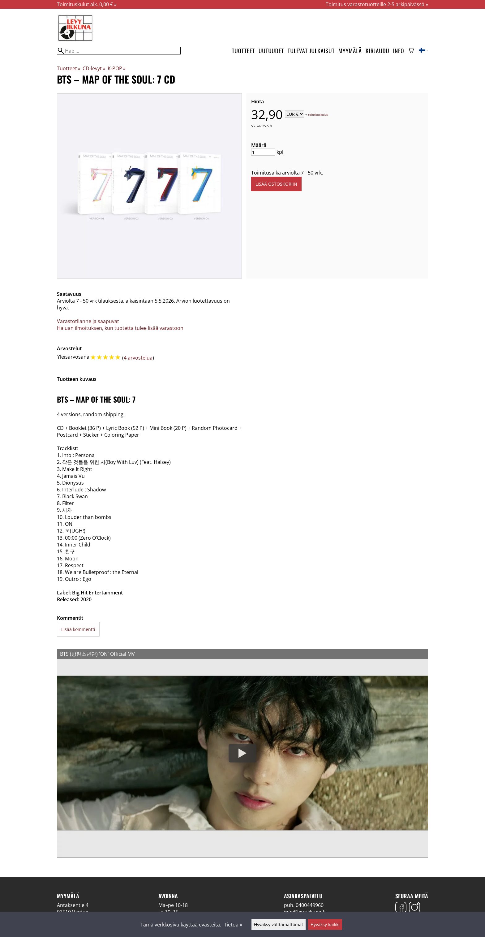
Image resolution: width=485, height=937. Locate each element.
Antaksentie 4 (72, 905)
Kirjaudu (377, 50)
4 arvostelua (138, 357)
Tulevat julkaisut (311, 50)
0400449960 (310, 905)
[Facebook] (400, 908)
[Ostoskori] (411, 50)
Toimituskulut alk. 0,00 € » (87, 4)
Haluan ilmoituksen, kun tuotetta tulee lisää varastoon (120, 328)
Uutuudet (271, 50)
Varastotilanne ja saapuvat (88, 321)
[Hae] (119, 50)
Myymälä (350, 50)
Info (398, 50)
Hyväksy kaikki (325, 924)
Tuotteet (243, 50)
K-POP (117, 68)
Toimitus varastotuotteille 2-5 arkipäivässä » (377, 4)
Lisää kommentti (78, 629)
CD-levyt (94, 68)
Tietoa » (233, 924)
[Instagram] (414, 908)
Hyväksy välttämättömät (278, 924)
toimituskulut (318, 114)
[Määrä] (263, 152)
